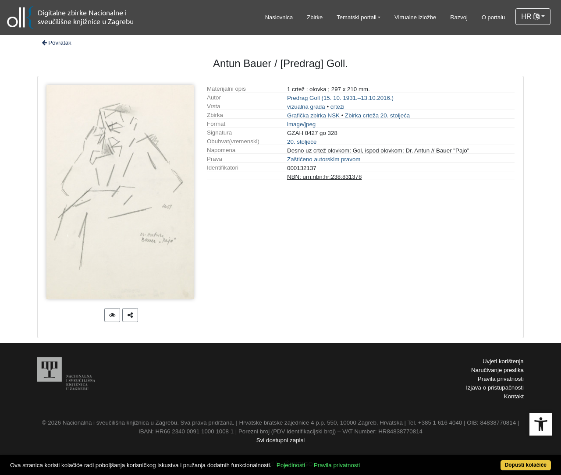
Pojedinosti (291, 465)
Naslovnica (279, 17)
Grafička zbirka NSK (313, 115)
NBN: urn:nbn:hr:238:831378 (324, 177)
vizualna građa (306, 106)
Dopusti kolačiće (526, 465)
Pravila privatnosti (501, 379)
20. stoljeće (301, 141)
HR (530, 16)
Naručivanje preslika (497, 370)
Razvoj (459, 17)
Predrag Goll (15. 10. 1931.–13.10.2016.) (340, 98)
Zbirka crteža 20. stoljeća (377, 115)
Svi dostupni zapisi (280, 440)
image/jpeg (301, 124)
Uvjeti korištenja (503, 361)
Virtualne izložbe (415, 17)
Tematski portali (356, 17)
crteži (337, 106)
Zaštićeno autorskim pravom (323, 159)
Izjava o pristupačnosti (495, 387)
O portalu (493, 17)
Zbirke (315, 17)
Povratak (56, 42)
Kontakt (514, 396)
